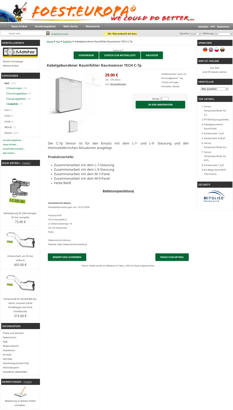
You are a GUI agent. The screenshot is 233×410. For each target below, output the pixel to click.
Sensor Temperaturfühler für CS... (215, 110)
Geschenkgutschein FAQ (16, 363)
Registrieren (223, 26)
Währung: (207, 33)
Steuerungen (14, 88)
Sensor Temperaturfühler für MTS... (215, 156)
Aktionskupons (11, 367)
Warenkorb (93, 26)
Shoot (8, 133)
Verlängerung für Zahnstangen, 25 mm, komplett (20, 215)
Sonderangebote (45, 26)
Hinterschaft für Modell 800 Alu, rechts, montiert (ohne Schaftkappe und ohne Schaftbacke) (20, 305)
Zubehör (67, 41)
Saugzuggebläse (15, 98)
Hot (58, 41)
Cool (7, 115)
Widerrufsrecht (11, 346)
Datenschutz (9, 337)
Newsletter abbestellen (15, 371)
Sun (6, 110)
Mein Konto (70, 26)
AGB (5, 341)
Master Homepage (13, 61)
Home (50, 41)
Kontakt (7, 354)
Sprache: (184, 33)
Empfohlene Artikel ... (14, 148)
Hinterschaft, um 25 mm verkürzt (20, 258)
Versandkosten (118, 84)
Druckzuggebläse (16, 93)
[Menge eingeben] (164, 99)
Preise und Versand (13, 333)
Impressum (9, 350)
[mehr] (26, 163)
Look (7, 121)
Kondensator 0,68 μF (214, 138)
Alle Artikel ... (9, 153)
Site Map (7, 358)
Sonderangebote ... (13, 140)
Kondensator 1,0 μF (214, 133)
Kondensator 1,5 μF (214, 165)
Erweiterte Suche (60, 34)
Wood (8, 127)
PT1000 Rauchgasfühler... (217, 119)
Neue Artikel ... (10, 144)
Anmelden (203, 26)
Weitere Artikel (10, 65)
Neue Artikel (19, 26)
